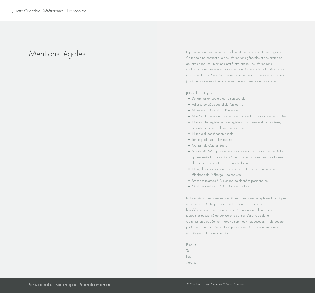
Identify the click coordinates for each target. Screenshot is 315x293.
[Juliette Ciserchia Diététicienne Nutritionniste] (49, 10)
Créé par (228, 284)
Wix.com (239, 284)
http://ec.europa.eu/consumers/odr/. (212, 210)
